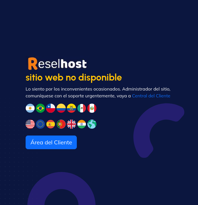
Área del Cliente (51, 142)
